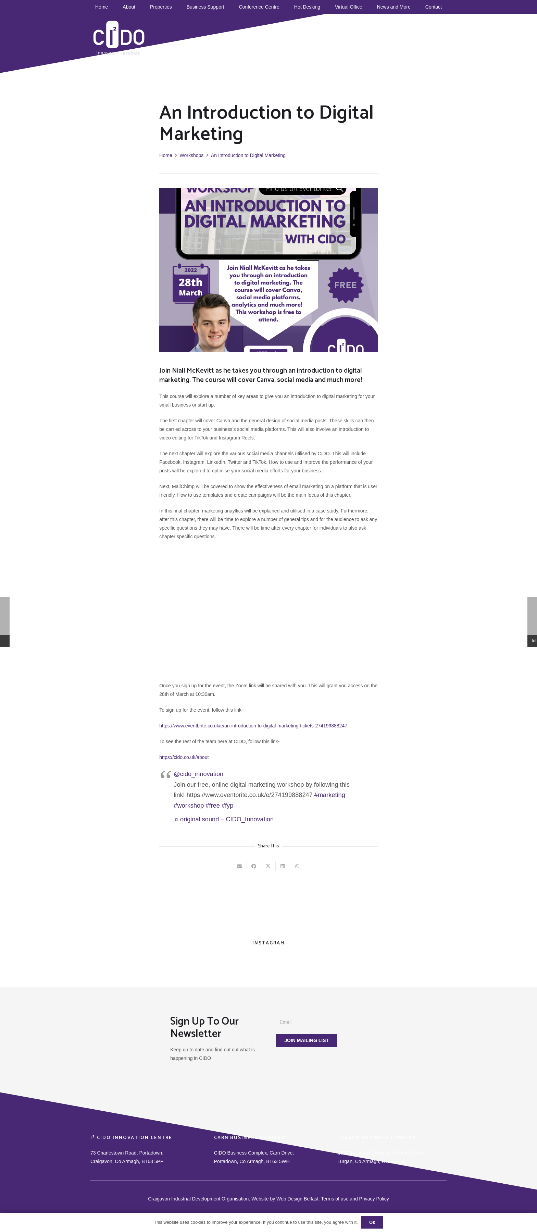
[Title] (395, 34)
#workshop (189, 805)
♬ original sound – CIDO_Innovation (224, 819)
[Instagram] (385, 34)
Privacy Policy (374, 1198)
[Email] (321, 1022)
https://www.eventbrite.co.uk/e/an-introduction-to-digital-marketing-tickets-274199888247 (253, 725)
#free (212, 805)
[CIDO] (119, 37)
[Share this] (254, 866)
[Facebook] (347, 34)
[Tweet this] (268, 866)
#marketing (329, 795)
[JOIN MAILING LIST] (306, 1040)
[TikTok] (357, 34)
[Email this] (240, 866)
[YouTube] (366, 34)
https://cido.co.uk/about (184, 757)
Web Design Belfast (297, 1198)
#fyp (227, 805)
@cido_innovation (198, 774)
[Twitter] (376, 34)
